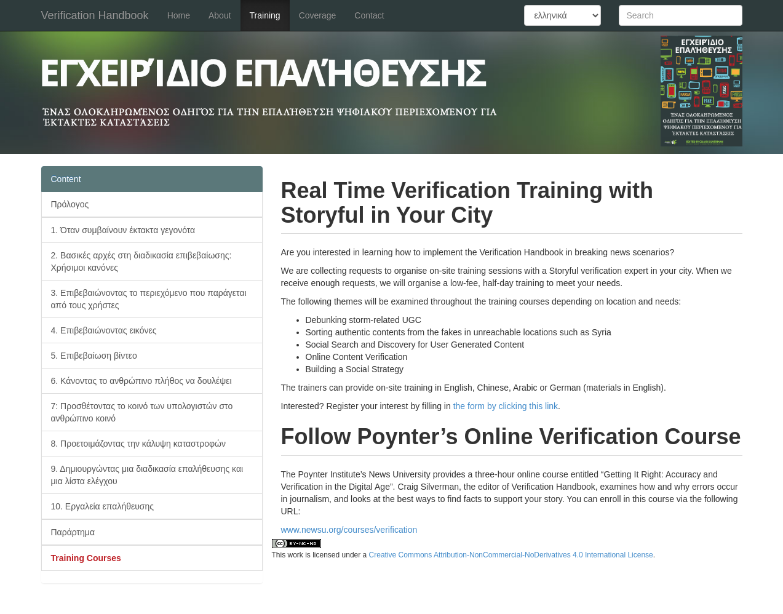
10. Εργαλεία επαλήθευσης (102, 506)
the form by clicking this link (505, 406)
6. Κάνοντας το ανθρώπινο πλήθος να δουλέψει (141, 381)
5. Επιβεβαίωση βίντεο (94, 356)
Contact (369, 15)
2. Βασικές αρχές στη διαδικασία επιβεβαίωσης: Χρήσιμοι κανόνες (141, 261)
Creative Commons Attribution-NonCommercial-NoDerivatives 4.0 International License (511, 555)
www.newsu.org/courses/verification (349, 530)
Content (66, 179)
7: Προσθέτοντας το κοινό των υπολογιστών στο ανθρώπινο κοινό (142, 412)
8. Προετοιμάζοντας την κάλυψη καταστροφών (138, 444)
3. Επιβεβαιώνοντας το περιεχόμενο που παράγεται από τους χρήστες (149, 299)
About (220, 15)
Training (265, 15)
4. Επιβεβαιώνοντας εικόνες (104, 330)
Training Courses (86, 558)
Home (178, 15)
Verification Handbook (95, 15)
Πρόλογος (70, 204)
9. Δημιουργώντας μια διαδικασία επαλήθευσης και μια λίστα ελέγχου (147, 475)
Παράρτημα (73, 532)
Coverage (317, 15)
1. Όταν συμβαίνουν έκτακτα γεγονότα (123, 230)
